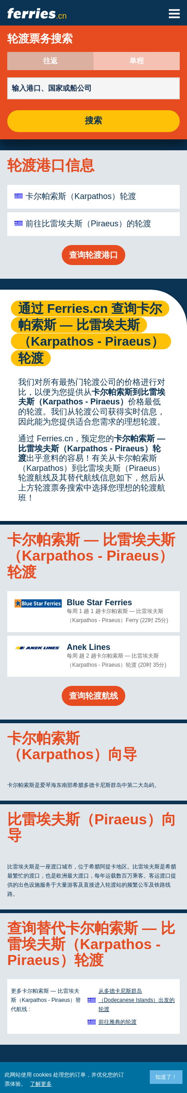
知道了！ (166, 1077)
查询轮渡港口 (93, 255)
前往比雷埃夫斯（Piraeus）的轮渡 (88, 224)
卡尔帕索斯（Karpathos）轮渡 (80, 196)
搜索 (93, 121)
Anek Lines (88, 647)
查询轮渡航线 (93, 695)
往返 (50, 61)
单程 (136, 61)
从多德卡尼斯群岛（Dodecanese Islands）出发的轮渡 (136, 1000)
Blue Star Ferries (99, 602)
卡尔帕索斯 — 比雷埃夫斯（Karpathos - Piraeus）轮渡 (91, 448)
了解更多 (41, 1084)
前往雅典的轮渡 (117, 1022)
